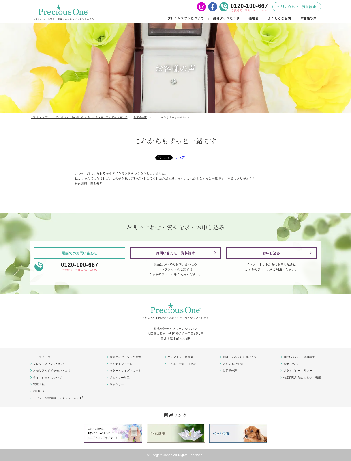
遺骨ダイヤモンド (226, 18)
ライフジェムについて (47, 377)
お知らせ (39, 391)
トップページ (41, 357)
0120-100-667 (249, 6)
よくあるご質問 (279, 18)
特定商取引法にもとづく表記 (302, 377)
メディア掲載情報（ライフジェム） (58, 398)
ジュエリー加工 (119, 377)
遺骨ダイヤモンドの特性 (125, 357)
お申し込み (271, 253)
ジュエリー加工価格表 (181, 363)
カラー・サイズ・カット (125, 370)
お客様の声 (308, 18)
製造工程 (39, 384)
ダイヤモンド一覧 (121, 363)
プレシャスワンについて (185, 18)
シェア (180, 157)
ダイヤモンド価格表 (180, 357)
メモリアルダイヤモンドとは (52, 370)
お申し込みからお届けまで (240, 357)
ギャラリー (116, 384)
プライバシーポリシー (297, 370)
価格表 (253, 18)
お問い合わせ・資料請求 (296, 6)
